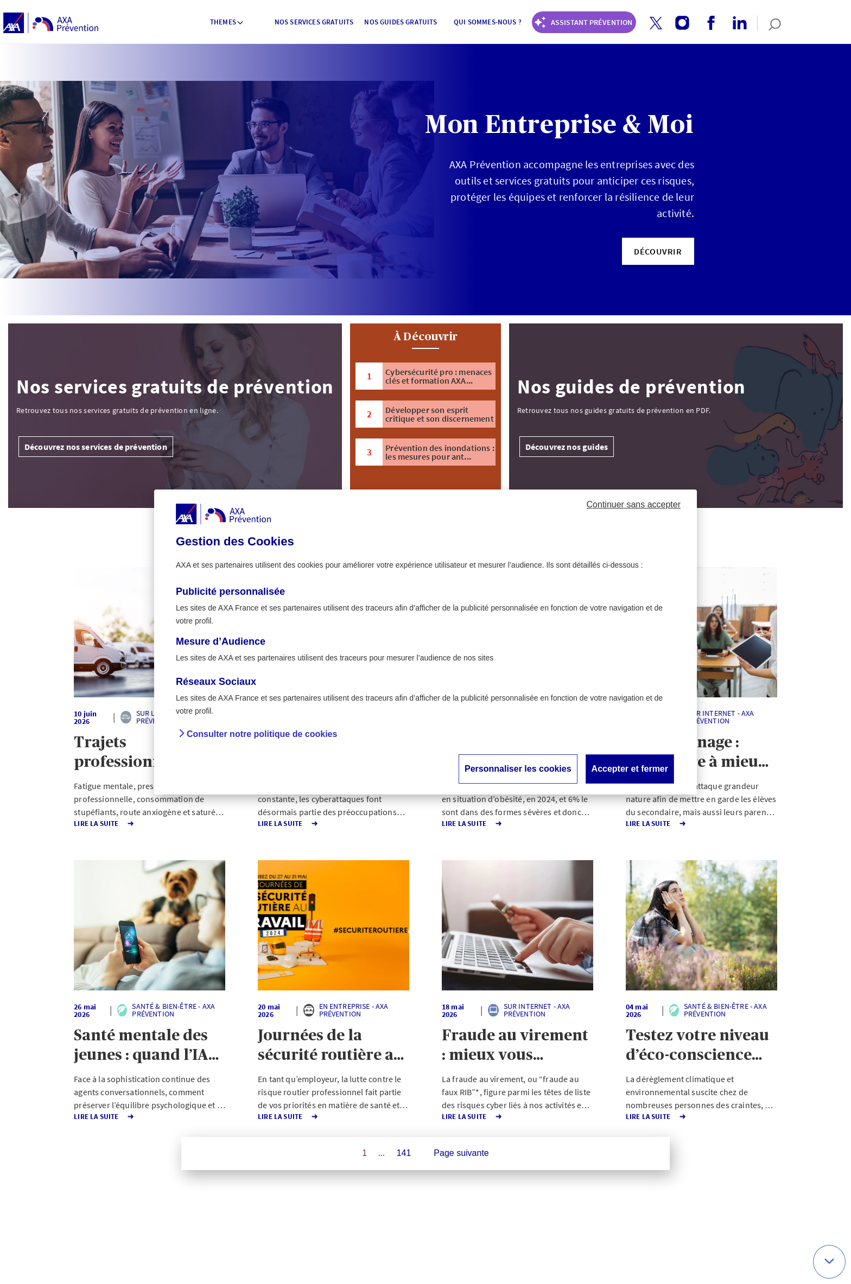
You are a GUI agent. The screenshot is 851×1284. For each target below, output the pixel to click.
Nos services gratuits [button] (314, 22)
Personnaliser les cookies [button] (518, 768)
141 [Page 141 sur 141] (404, 1153)
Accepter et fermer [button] (630, 768)
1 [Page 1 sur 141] (364, 1153)
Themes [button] (227, 22)
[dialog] (425, 642)
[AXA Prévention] (50, 23)
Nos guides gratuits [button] (400, 22)
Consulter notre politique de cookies (262, 734)
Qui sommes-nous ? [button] (488, 22)
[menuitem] (227, 23)
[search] (769, 23)
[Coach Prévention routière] (584, 22)
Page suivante (461, 1153)
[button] (656, 23)
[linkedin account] (735, 23)
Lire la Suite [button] (65, 823)
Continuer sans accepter (634, 504)
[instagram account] (678, 23)
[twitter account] (652, 23)
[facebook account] (707, 23)
